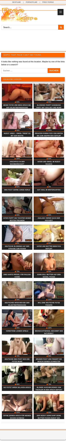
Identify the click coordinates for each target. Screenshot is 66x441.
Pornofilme (31, 2)
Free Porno (48, 2)
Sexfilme (16, 2)
